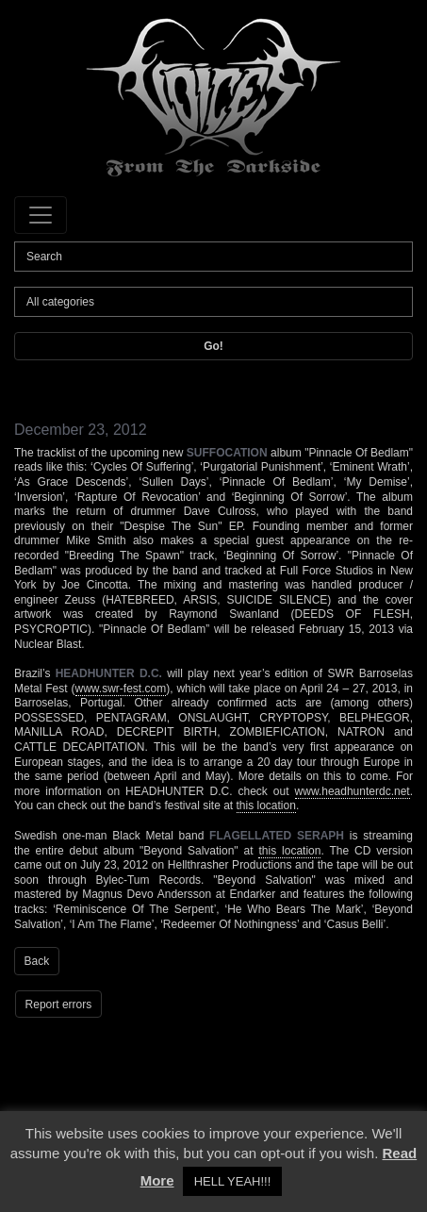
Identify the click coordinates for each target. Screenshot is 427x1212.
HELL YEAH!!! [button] (232, 1181)
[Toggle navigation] (40, 215)
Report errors (58, 1004)
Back (37, 961)
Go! (213, 346)
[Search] (213, 256)
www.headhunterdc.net (352, 791)
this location (266, 805)
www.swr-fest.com (121, 688)
